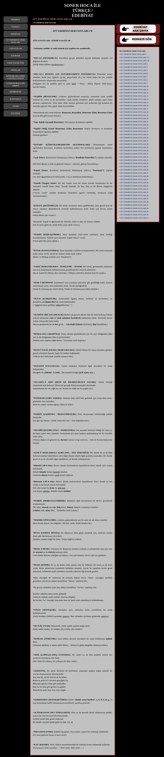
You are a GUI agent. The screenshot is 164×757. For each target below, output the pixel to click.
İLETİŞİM (15, 113)
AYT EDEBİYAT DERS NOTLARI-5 (134, 70)
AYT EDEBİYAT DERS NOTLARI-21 (134, 122)
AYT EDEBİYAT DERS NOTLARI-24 (134, 131)
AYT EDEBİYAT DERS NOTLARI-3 (134, 64)
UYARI (15, 106)
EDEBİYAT (15, 34)
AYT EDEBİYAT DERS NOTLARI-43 (134, 192)
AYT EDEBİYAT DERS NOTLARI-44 (134, 195)
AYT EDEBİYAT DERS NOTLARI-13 (134, 96)
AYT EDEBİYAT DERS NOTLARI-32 (134, 157)
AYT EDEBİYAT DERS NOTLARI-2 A (134, 57)
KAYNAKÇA (15, 99)
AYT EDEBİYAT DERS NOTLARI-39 (134, 179)
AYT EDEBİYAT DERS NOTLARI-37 (134, 173)
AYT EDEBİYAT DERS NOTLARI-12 (134, 93)
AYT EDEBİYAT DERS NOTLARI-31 (134, 154)
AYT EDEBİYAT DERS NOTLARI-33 (134, 160)
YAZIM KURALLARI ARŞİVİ (15, 84)
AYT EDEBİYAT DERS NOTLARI (15, 41)
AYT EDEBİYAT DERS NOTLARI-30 (134, 150)
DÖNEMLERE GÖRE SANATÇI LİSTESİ (15, 77)
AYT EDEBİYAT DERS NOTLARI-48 (134, 208)
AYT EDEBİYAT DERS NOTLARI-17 (134, 109)
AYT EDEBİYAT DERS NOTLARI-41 (134, 186)
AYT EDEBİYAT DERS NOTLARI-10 (134, 86)
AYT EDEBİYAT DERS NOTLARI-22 (134, 125)
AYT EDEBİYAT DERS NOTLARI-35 (134, 166)
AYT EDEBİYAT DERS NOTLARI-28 (134, 144)
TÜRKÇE (15, 27)
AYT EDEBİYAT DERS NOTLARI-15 (134, 102)
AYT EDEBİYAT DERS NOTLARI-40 (134, 183)
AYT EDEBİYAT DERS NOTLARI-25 (134, 134)
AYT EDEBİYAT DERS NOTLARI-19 (134, 115)
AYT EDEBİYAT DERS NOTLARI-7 (134, 77)
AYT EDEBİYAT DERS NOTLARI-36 (134, 170)
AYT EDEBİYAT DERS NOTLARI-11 (134, 89)
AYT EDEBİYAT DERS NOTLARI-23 (134, 128)
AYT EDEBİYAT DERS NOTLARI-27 (134, 141)
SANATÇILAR (15, 48)
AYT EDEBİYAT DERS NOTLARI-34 (134, 163)
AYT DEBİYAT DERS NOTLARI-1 (133, 54)
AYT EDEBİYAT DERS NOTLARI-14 (134, 99)
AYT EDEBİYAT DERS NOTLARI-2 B (134, 61)
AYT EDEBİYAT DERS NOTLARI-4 (134, 67)
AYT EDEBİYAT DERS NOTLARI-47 (134, 205)
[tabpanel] (72, 391)
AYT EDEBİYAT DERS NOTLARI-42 (134, 189)
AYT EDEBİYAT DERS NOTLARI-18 (134, 112)
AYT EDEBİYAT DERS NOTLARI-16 (134, 106)
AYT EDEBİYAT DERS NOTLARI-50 (134, 215)
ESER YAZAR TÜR (15, 63)
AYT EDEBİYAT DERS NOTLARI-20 (134, 118)
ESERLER (15, 56)
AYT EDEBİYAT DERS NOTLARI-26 (134, 138)
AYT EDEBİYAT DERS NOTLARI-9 (134, 83)
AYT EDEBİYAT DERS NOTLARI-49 (134, 211)
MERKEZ (15, 19)
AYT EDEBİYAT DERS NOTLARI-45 (134, 199)
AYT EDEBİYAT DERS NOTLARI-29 (134, 147)
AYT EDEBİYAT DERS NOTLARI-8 (134, 80)
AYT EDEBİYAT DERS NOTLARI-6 (134, 73)
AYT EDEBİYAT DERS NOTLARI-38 (134, 176)
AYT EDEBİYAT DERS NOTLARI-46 (134, 202)
